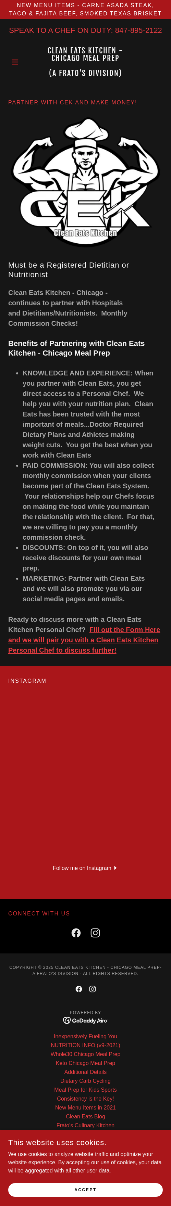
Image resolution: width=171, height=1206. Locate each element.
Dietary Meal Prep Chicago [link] (85, 1179)
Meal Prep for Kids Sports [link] (85, 1090)
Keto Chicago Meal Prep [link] (85, 1063)
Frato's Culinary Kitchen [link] (85, 1125)
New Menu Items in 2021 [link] (85, 1108)
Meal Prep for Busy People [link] (85, 1170)
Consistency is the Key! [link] (85, 1099)
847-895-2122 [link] (138, 30)
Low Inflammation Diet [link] (85, 1152)
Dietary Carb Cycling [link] (85, 1081)
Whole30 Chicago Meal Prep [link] (86, 1054)
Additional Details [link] (85, 1072)
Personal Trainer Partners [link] (85, 1143)
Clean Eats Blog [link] (85, 1116)
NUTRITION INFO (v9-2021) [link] (85, 1045)
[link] (86, 62)
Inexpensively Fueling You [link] (85, 1036)
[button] (20, 62)
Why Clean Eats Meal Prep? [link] (85, 1161)
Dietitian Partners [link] (85, 1134)
